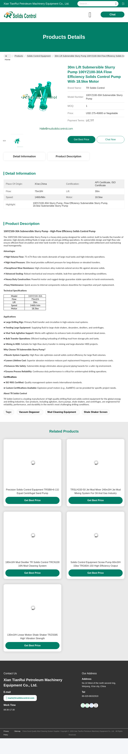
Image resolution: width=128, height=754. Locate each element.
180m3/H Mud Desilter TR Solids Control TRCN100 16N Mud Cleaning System (32, 564)
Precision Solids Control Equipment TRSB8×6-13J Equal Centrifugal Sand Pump (32, 491)
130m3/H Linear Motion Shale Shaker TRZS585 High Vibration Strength (32, 637)
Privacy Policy (6, 733)
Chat (112, 14)
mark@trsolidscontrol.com (20, 698)
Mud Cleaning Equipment (61, 412)
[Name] (116, 4)
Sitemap (17, 731)
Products (19, 56)
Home (7, 56)
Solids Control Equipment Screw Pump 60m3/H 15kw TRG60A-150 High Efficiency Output (96, 564)
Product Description (68, 156)
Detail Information (24, 156)
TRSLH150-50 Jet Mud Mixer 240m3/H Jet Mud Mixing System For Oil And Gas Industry (95, 491)
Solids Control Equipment (39, 56)
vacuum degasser (29, 412)
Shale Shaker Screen (95, 412)
